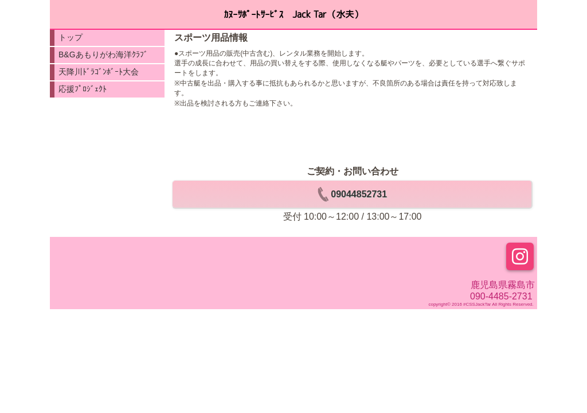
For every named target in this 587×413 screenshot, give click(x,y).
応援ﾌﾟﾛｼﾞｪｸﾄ (82, 88)
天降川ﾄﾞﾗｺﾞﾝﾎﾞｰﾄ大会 (98, 71)
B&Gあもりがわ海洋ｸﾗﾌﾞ (103, 54)
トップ (70, 37)
